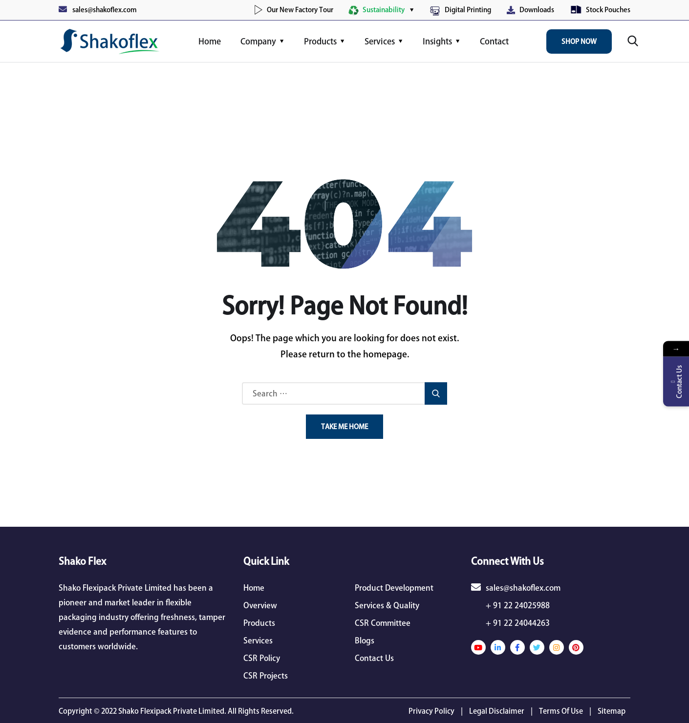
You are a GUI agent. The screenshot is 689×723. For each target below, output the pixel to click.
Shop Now (579, 41)
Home (209, 41)
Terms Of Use (561, 711)
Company (258, 41)
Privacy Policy (431, 711)
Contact (494, 41)
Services (380, 41)
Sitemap (611, 711)
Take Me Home (344, 426)
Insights (437, 41)
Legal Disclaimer (496, 711)
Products (320, 41)
